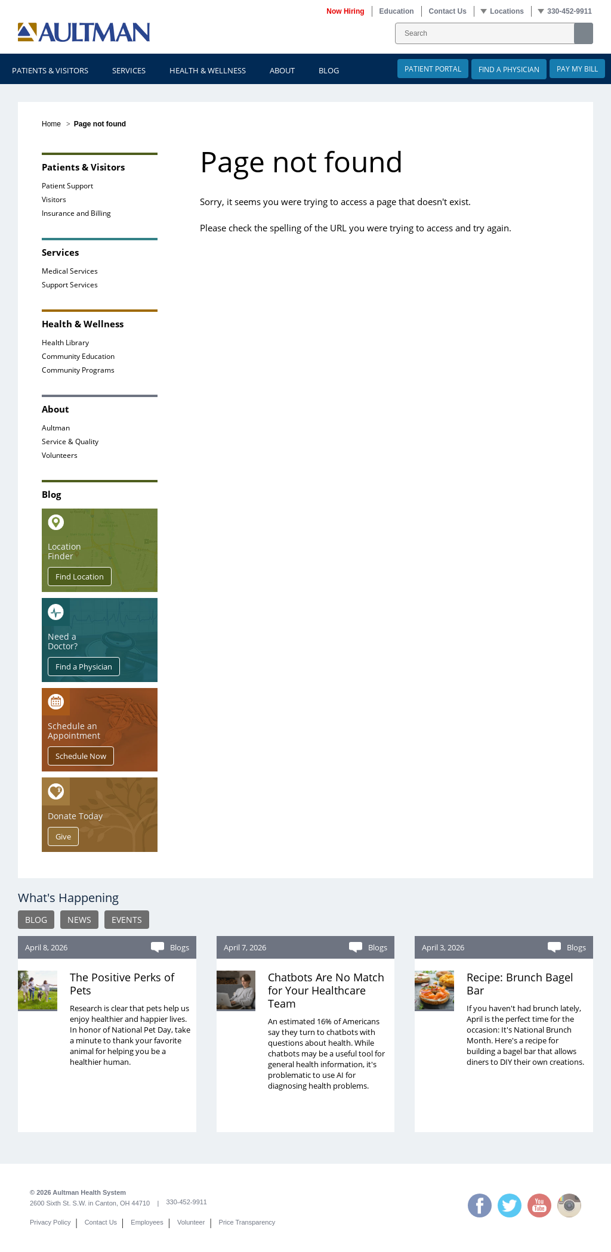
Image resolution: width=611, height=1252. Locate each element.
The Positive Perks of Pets (122, 983)
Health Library (65, 342)
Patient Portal (433, 68)
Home (51, 124)
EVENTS (127, 919)
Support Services (70, 284)
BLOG (36, 919)
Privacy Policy (50, 1222)
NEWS (79, 919)
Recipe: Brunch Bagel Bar (520, 983)
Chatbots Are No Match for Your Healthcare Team (326, 990)
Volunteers (60, 455)
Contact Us (101, 1222)
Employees (147, 1222)
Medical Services (70, 270)
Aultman (56, 427)
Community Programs (78, 369)
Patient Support (67, 185)
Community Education (78, 356)
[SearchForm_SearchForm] (494, 33)
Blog (329, 70)
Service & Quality (70, 441)
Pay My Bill (577, 68)
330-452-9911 (186, 1201)
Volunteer (191, 1222)
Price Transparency (247, 1222)
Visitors (54, 199)
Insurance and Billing (76, 213)
